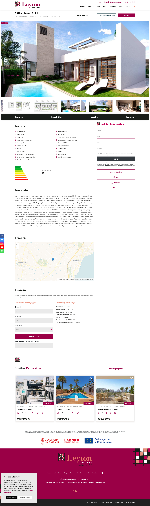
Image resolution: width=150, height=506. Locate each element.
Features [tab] (19, 117)
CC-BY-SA (89, 279)
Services (113, 6)
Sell (120, 6)
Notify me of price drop (107, 15)
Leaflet (60, 279)
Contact (128, 6)
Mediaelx (131, 502)
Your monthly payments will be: (27, 341)
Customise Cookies (25, 497)
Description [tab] (56, 117)
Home (82, 6)
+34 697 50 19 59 (129, 2)
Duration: (18, 325)
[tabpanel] (35, 399)
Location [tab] (94, 117)
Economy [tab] (130, 117)
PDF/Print (116, 182)
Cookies (102, 502)
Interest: (18, 316)
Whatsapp (116, 188)
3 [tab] (76, 424)
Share (116, 177)
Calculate (34, 337)
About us (91, 6)
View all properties (116, 368)
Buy (98, 6)
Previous (3, 59)
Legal (86, 502)
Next (146, 59)
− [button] (16, 248)
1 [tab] (73, 424)
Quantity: (18, 307)
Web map (111, 502)
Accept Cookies (11, 497)
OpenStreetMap (74, 279)
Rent (104, 6)
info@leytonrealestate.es (112, 2)
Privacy (94, 502)
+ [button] (16, 245)
